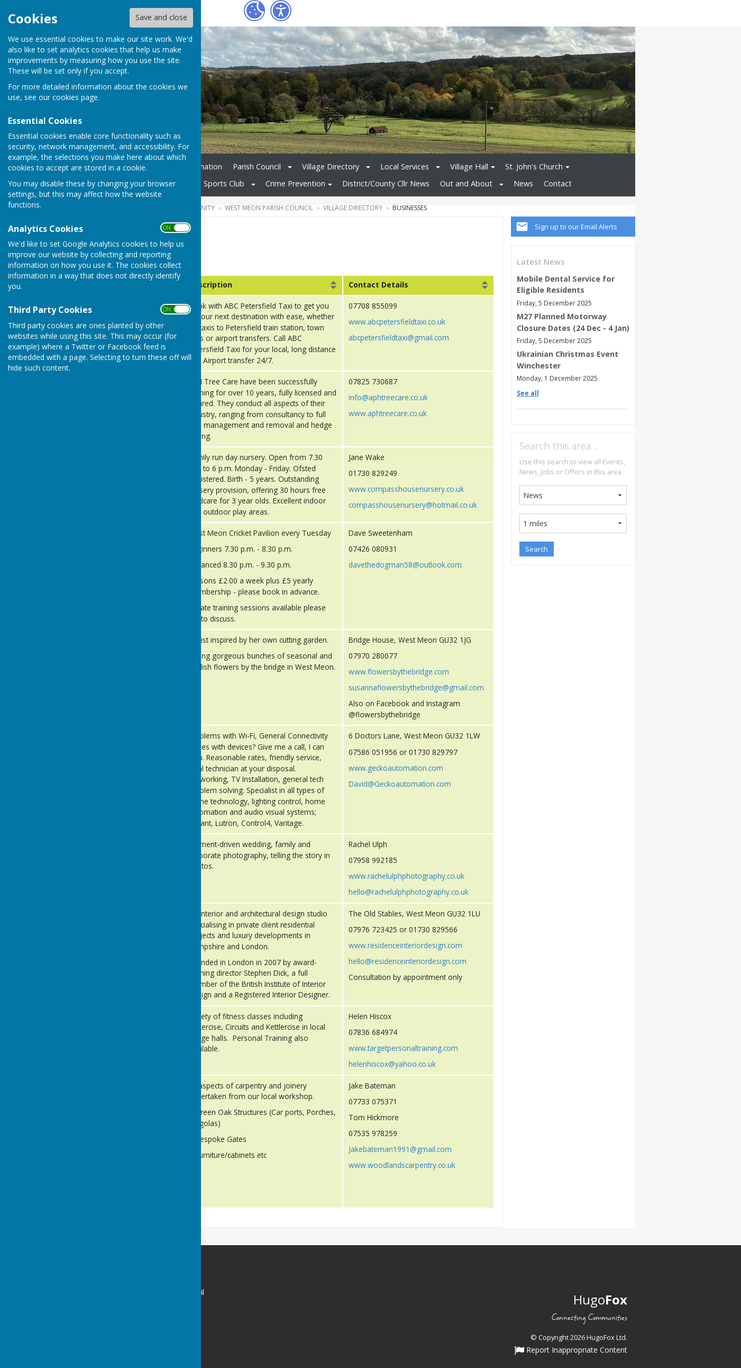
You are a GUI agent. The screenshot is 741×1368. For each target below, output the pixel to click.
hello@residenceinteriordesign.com (407, 961)
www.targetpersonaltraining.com (403, 1048)
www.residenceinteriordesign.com (405, 945)
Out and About (466, 183)
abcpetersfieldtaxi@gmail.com (399, 337)
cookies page (75, 97)
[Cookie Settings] (254, 10)
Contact (558, 183)
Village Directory (330, 166)
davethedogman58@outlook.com (405, 565)
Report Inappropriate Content (571, 1350)
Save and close (161, 17)
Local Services (404, 166)
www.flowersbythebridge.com (399, 672)
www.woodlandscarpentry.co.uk (402, 1165)
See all (528, 393)
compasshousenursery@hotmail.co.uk (413, 505)
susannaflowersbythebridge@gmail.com (416, 687)
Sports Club (224, 183)
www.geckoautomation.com (396, 768)
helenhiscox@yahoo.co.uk (392, 1064)
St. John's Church (534, 166)
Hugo (600, 1299)
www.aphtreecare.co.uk (388, 413)
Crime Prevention (295, 183)
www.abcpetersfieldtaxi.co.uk (397, 322)
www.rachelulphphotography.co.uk (406, 876)
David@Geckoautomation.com (400, 784)
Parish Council (257, 166)
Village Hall (469, 166)
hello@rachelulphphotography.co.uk (409, 892)
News (523, 183)
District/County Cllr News (385, 183)
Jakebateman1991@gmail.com (400, 1149)
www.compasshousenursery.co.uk (406, 489)
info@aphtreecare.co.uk (388, 397)
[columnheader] (262, 285)
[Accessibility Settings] (280, 10)
